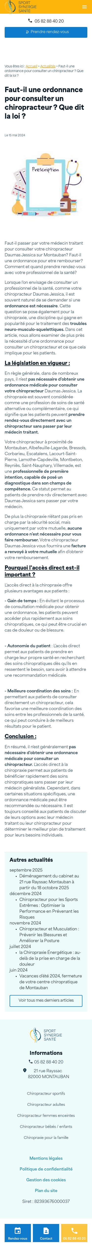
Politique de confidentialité (46, 1169)
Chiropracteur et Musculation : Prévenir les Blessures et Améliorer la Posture (49, 935)
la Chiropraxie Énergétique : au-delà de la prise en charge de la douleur (50, 959)
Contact (46, 1238)
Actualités (47, 66)
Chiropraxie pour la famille (46, 1138)
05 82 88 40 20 (49, 22)
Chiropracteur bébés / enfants (46, 1127)
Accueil (31, 66)
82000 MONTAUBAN (48, 1073)
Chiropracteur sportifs (46, 1094)
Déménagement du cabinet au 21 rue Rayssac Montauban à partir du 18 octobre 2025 (49, 882)
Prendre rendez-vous (47, 32)
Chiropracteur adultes (46, 1105)
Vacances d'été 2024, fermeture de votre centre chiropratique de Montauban (50, 982)
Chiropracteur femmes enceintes (46, 1116)
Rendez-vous (17, 1238)
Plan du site (46, 1191)
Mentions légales (46, 1159)
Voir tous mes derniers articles (46, 1001)
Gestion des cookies (46, 1180)
